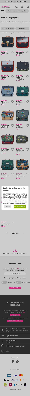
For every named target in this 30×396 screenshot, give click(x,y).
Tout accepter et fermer (19, 206)
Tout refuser (7, 206)
